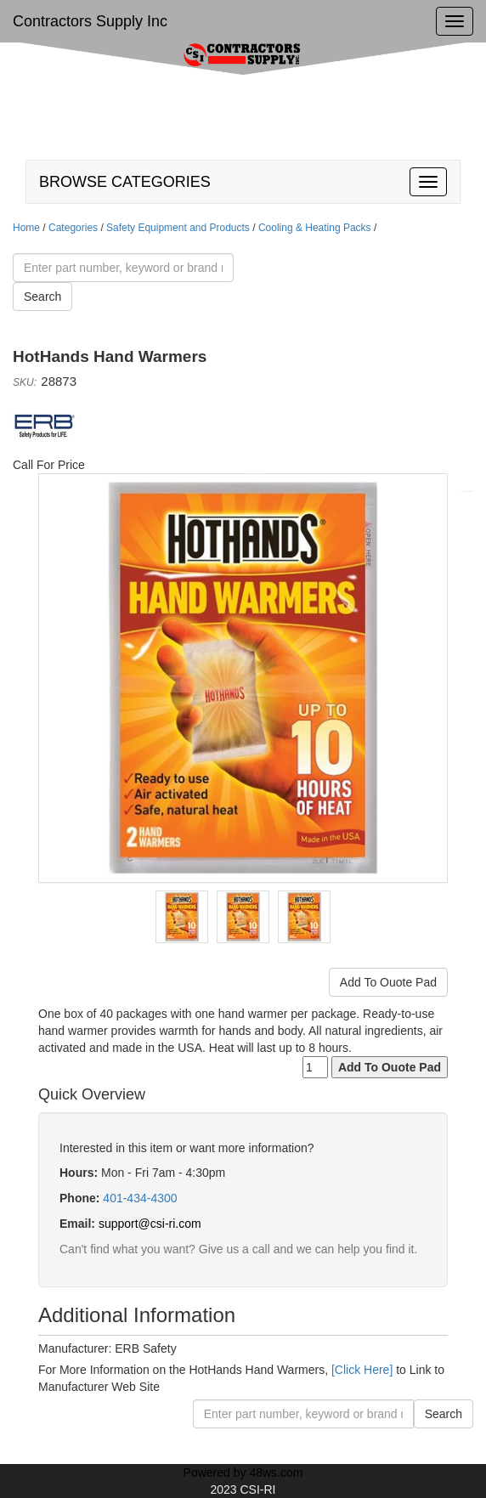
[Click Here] (362, 1369)
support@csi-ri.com (150, 1223)
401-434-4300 (140, 1198)
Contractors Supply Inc (90, 21)
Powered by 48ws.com (243, 1472)
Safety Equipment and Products (178, 228)
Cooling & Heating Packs (314, 228)
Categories (73, 228)
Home (26, 228)
